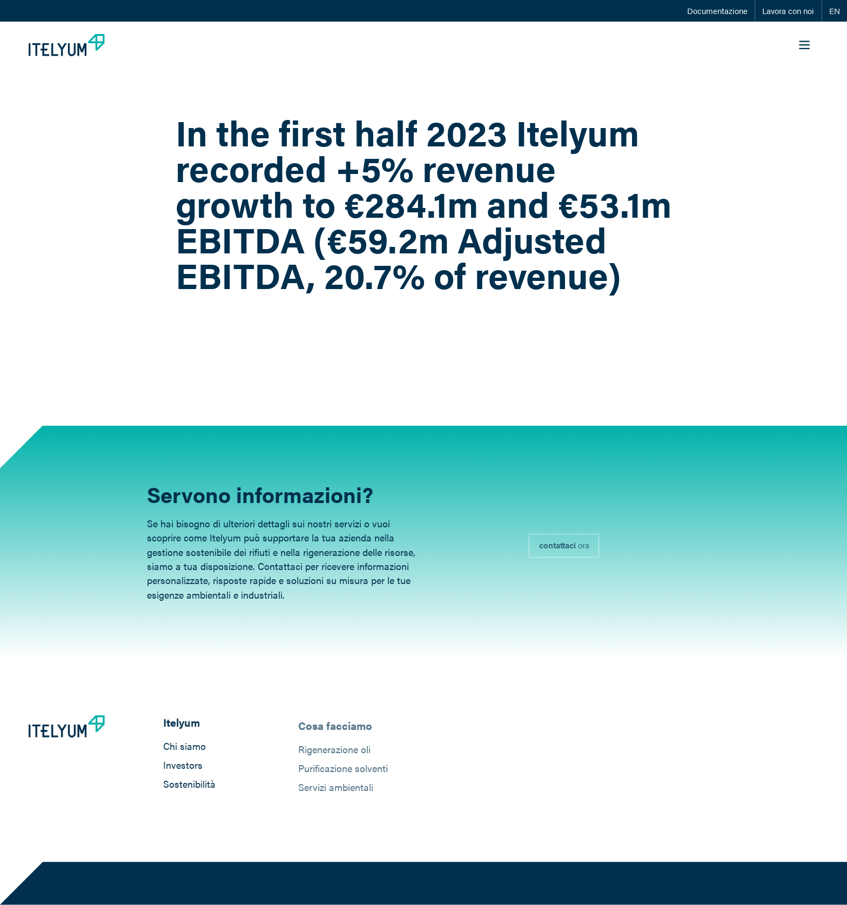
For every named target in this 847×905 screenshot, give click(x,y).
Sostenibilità (189, 785)
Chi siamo (184, 747)
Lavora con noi (788, 11)
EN (834, 11)
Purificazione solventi (343, 771)
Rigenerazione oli (334, 752)
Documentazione (717, 11)
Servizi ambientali (335, 790)
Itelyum (181, 724)
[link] (564, 549)
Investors (183, 766)
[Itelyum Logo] (67, 45)
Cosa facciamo (335, 728)
